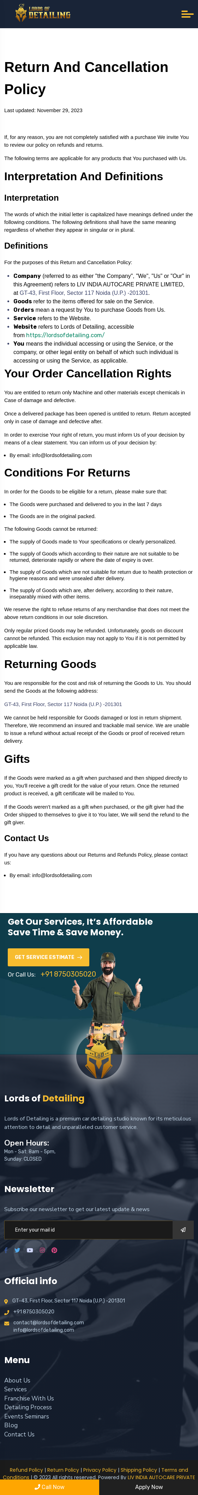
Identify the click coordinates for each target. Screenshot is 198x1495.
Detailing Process (28, 1407)
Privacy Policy (99, 1469)
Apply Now (148, 1487)
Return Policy (63, 1469)
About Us (17, 1381)
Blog (11, 1425)
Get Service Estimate (48, 957)
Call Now (50, 1487)
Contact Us (19, 1434)
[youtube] (30, 1250)
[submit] (183, 1230)
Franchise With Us (29, 1398)
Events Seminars (26, 1416)
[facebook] (6, 1250)
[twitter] (17, 1250)
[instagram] (42, 1250)
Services (15, 1389)
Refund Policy (26, 1469)
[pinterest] (54, 1250)
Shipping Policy (139, 1469)
